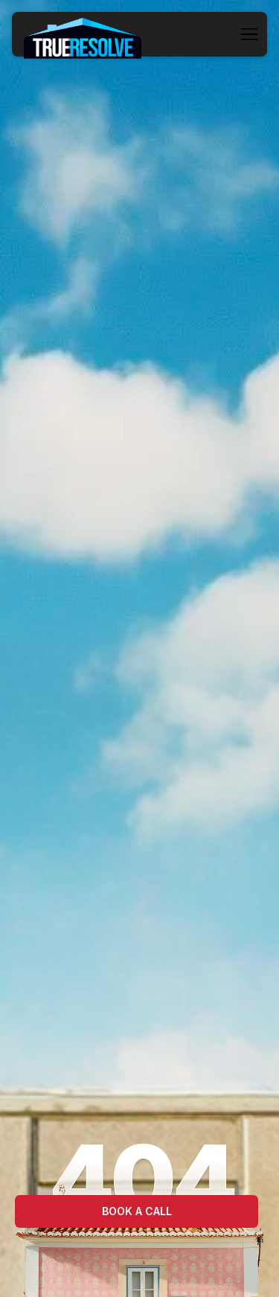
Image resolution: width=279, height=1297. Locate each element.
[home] (82, 34)
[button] (249, 34)
